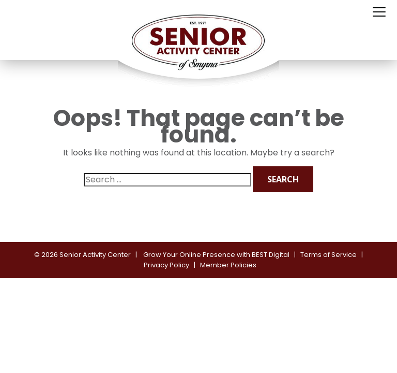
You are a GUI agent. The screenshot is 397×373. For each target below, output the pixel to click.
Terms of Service (328, 255)
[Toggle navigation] (379, 12)
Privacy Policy (166, 265)
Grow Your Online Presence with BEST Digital (216, 255)
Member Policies (228, 265)
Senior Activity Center (95, 255)
